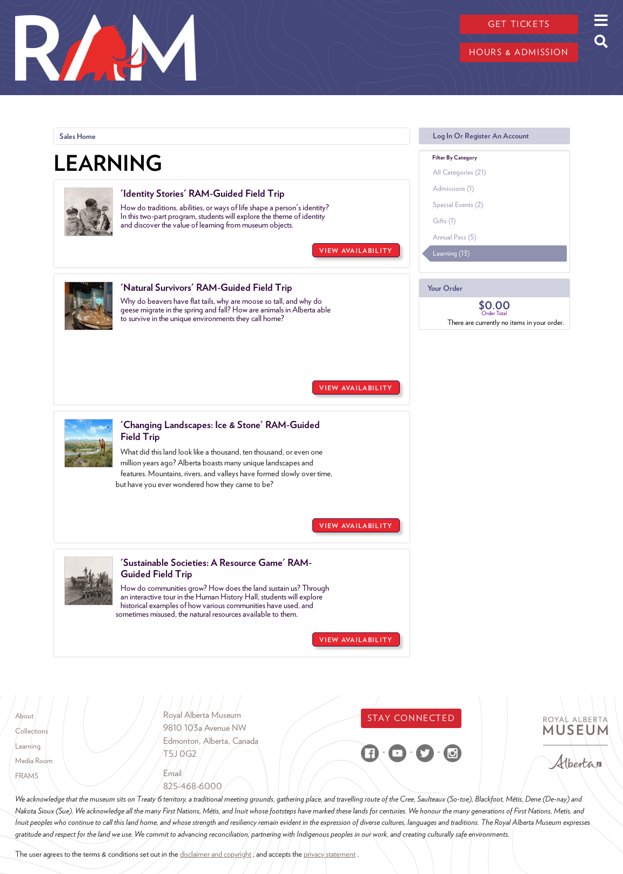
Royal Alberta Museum (202, 715)
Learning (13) (451, 253)
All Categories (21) (459, 172)
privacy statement (330, 853)
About (24, 715)
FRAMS (26, 775)
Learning (28, 746)
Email (172, 773)
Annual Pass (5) (454, 237)
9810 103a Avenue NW (204, 728)
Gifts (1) (444, 221)
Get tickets (519, 24)
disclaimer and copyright (215, 853)
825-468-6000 (192, 786)
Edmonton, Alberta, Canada (210, 741)
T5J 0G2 (180, 754)
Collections (31, 730)
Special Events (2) (458, 205)
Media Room (33, 760)
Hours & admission (518, 52)
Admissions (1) (453, 188)
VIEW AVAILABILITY (355, 250)
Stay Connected (411, 718)
